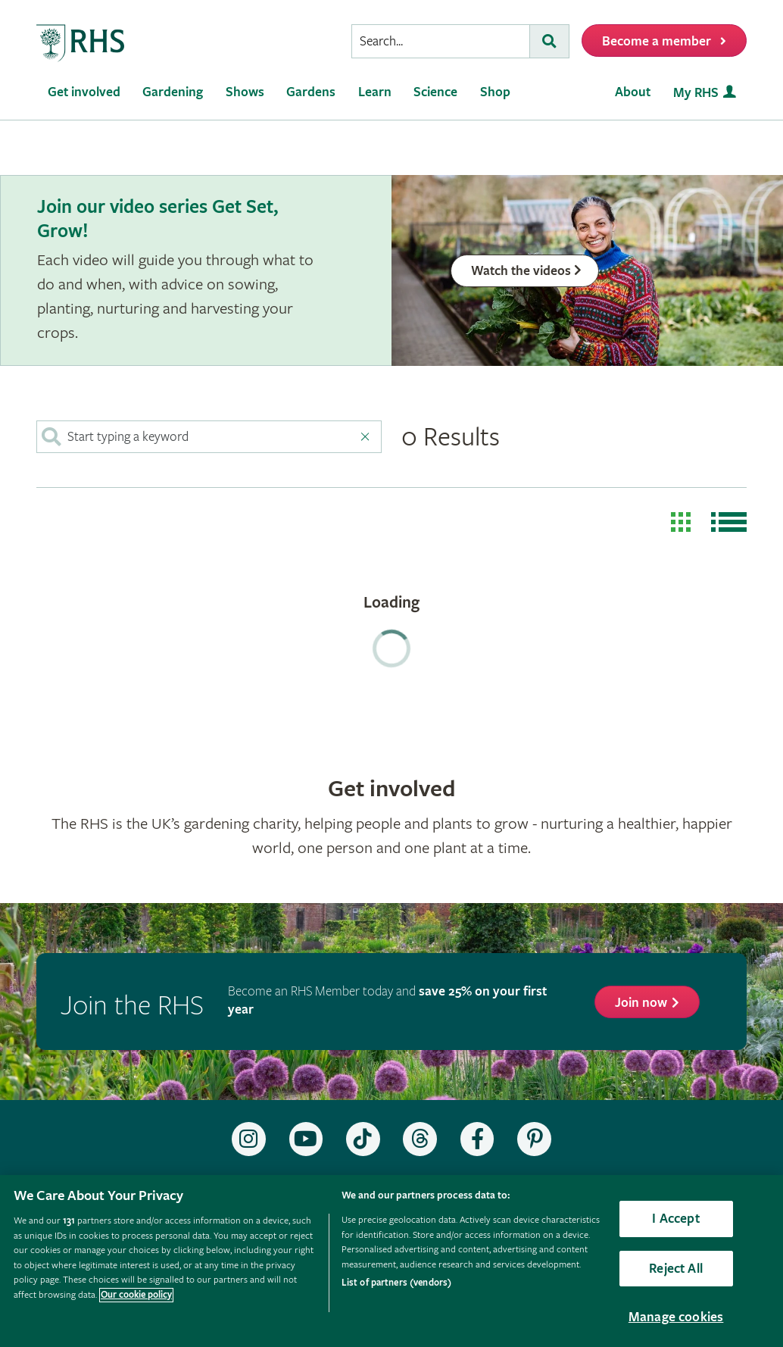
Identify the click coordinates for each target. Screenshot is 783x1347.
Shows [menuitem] (245, 92)
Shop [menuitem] (495, 92)
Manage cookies (676, 1317)
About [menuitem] (632, 92)
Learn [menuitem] (375, 92)
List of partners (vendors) (396, 1283)
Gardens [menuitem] (310, 92)
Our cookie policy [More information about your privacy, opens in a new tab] (136, 1295)
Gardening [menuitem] (172, 92)
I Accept (675, 1219)
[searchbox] (440, 41)
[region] (391, 1261)
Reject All (676, 1269)
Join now (641, 1003)
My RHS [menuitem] (696, 93)
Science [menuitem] (435, 92)
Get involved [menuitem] (84, 92)
